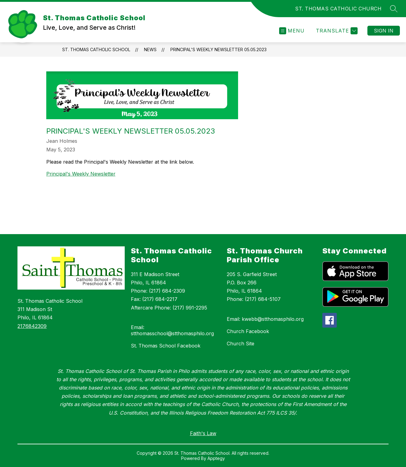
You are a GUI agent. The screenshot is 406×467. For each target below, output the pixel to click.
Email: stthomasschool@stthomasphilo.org (172, 330)
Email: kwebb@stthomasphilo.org (265, 319)
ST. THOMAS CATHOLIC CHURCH (338, 9)
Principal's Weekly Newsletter (81, 174)
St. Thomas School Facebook (165, 346)
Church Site (240, 343)
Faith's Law (203, 433)
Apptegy (216, 458)
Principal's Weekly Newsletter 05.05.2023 (218, 49)
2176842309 (32, 326)
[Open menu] (292, 31)
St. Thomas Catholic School (96, 49)
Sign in (383, 31)
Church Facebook (248, 331)
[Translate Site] (336, 31)
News (150, 49)
